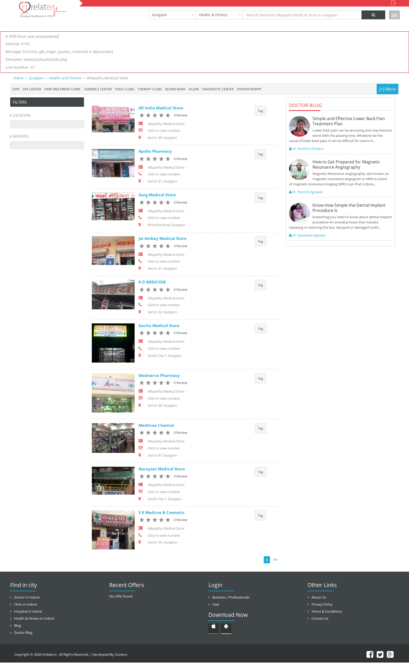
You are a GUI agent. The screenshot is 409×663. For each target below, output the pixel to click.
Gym (15, 89)
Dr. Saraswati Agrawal (307, 235)
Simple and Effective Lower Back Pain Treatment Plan (348, 121)
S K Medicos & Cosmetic (162, 513)
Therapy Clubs (150, 89)
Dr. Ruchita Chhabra (306, 148)
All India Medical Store (161, 107)
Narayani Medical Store (162, 469)
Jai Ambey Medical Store (163, 238)
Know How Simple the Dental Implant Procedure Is (349, 208)
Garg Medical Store (157, 195)
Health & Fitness (213, 14)
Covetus (121, 655)
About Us (318, 597)
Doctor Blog (23, 633)
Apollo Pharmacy (155, 151)
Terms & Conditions (326, 611)
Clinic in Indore (25, 604)
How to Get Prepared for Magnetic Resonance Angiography (346, 164)
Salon (194, 89)
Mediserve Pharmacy (159, 375)
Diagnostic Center (217, 89)
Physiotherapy (249, 89)
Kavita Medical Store (159, 325)
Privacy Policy (322, 604)
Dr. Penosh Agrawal (305, 192)
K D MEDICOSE (152, 282)
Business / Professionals (230, 597)
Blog (17, 626)
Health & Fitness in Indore (34, 619)
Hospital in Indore (28, 611)
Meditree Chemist (156, 425)
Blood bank (175, 89)
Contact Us (319, 619)
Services (21, 136)
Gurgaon (159, 14)
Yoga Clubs (124, 89)
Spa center (32, 89)
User (215, 604)
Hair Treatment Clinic (62, 89)
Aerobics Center (98, 89)
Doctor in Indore (27, 597)
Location (22, 115)
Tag (260, 111)
